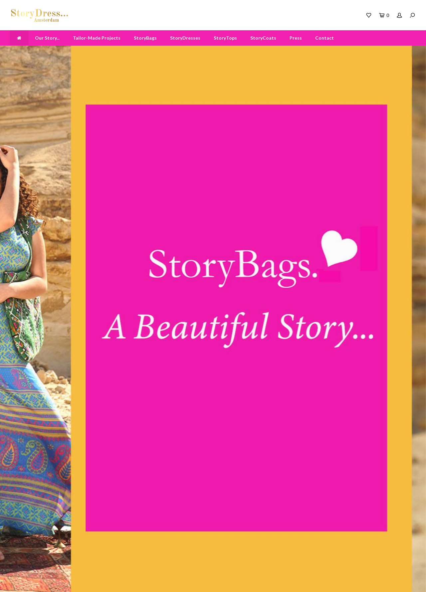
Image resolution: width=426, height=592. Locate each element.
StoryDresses (185, 38)
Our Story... (47, 38)
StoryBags (145, 38)
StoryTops (225, 38)
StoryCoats (263, 38)
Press (296, 38)
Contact (324, 38)
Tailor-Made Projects (96, 38)
